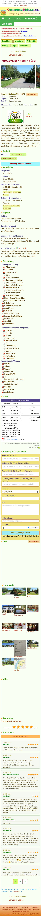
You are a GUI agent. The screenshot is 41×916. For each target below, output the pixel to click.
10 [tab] (34, 88)
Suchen (17, 18)
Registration (28, 910)
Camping (5, 907)
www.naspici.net (8, 158)
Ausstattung (19, 41)
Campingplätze (25, 907)
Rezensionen (24, 46)
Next (38, 77)
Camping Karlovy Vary (25, 29)
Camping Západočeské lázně (10, 31)
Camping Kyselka (16, 55)
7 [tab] (24, 88)
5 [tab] (17, 88)
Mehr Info (23, 5)
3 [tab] (11, 88)
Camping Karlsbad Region (9, 29)
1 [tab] (4, 88)
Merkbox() (31, 18)
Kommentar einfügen (20, 736)
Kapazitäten (6, 41)
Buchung (5, 46)
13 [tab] (20, 91)
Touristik (22, 248)
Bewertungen (6, 910)
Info (13, 910)
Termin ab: (5, 489)
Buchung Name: (7, 518)
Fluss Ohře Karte (29, 36)
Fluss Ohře (24, 31)
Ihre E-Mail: (6, 525)
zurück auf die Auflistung (18, 51)
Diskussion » (17, 891)
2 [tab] (7, 88)
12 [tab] (17, 91)
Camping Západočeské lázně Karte (12, 36)
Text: (3, 503)
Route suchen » (32, 94)
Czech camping (14, 907)
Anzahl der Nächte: (8, 496)
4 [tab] (14, 88)
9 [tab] (30, 88)
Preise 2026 (31, 41)
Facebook (35, 907)
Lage (14, 46)
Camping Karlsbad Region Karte (11, 33)
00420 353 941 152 (17, 154)
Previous (2, 77)
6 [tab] (20, 88)
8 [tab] (27, 88)
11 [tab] (37, 88)
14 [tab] (24, 91)
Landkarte (7, 23)
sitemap (36, 910)
